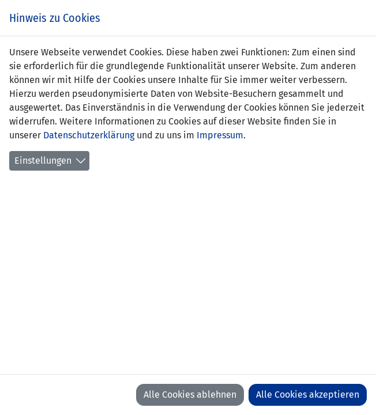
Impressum (220, 135)
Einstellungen (43, 160)
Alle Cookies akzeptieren (307, 394)
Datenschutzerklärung (88, 135)
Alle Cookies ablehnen (190, 394)
